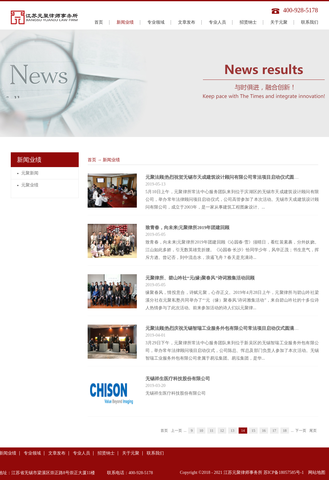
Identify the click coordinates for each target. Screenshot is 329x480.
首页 (98, 22)
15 (253, 430)
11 (211, 430)
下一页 (300, 430)
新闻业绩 (111, 160)
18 (285, 430)
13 (232, 430)
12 (222, 430)
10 (201, 430)
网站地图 (315, 472)
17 (274, 430)
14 (243, 430)
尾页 (313, 430)
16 (264, 430)
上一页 (176, 430)
